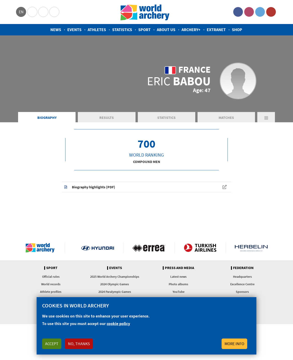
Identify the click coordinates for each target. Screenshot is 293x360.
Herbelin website (251, 247)
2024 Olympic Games (114, 284)
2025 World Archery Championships (114, 277)
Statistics (122, 29)
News (55, 29)
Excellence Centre (242, 284)
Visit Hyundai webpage (97, 247)
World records (50, 284)
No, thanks (79, 343)
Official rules (51, 277)
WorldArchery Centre (54, 12)
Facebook (238, 12)
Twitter (260, 12)
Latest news (178, 277)
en (21, 11)
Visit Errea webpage (149, 247)
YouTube (271, 12)
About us (166, 29)
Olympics (32, 12)
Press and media (179, 268)
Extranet (216, 29)
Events (74, 29)
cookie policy (118, 323)
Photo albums (178, 284)
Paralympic (43, 12)
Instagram (249, 12)
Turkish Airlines (200, 247)
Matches (226, 117)
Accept (51, 343)
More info (234, 343)
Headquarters (242, 277)
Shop (237, 29)
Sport (144, 29)
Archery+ (191, 29)
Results (106, 117)
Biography (47, 117)
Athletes (97, 29)
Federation (243, 268)
